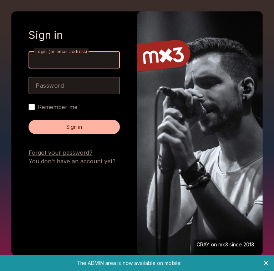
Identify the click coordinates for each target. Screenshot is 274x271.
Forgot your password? (60, 152)
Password (50, 85)
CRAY (203, 244)
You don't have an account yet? (72, 161)
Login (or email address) (61, 51)
